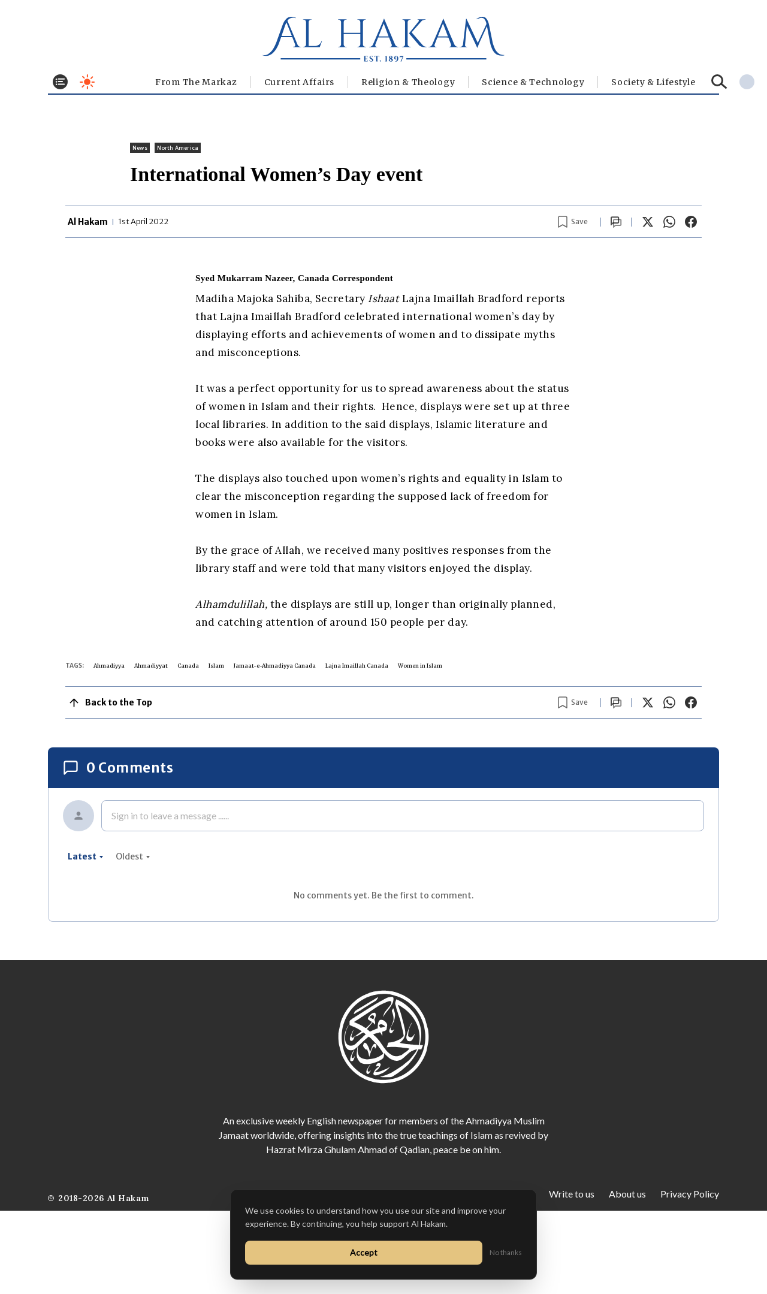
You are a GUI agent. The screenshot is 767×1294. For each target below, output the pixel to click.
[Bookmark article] (572, 221)
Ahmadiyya (109, 665)
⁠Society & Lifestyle (653, 82)
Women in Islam (420, 665)
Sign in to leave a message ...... (170, 815)
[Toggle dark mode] (87, 81)
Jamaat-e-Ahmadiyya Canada (275, 665)
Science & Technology (533, 82)
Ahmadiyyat (151, 665)
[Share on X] (648, 222)
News (139, 147)
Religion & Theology (408, 82)
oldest (133, 856)
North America (177, 147)
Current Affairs (299, 82)
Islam (216, 665)
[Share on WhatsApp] (669, 222)
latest (86, 856)
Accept (364, 1252)
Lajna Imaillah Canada (356, 665)
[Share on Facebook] (691, 222)
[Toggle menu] (60, 81)
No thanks (506, 1252)
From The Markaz (196, 82)
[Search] (719, 81)
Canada (188, 665)
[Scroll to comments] (616, 222)
